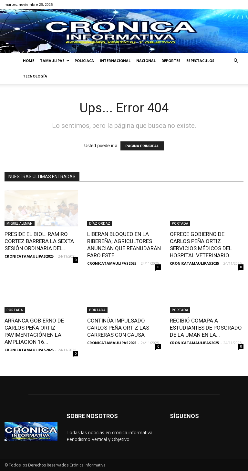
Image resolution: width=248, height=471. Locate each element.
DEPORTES (171, 60)
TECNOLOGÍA (35, 76)
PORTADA (180, 223)
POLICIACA (84, 60)
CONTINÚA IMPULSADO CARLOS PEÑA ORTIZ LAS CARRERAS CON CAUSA (118, 327)
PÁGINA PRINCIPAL (142, 146)
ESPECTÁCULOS (200, 60)
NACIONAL (146, 60)
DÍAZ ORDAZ (99, 223)
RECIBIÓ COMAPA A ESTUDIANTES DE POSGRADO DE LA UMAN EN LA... (206, 327)
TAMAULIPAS (54, 60)
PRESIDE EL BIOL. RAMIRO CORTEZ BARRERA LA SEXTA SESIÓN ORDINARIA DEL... (39, 241)
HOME (28, 60)
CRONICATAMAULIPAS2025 (29, 256)
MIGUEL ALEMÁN (19, 223)
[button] (235, 61)
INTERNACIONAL (115, 60)
